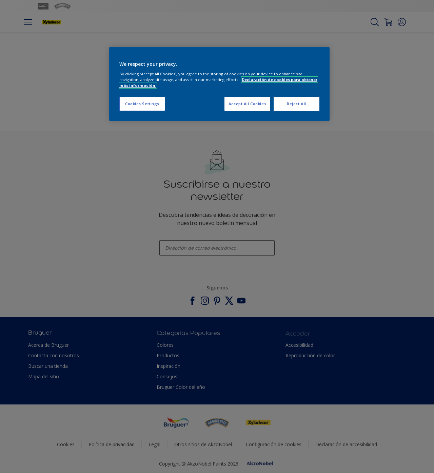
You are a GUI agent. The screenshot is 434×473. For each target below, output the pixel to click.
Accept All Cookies (247, 103)
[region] (219, 84)
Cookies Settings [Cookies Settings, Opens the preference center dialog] (142, 103)
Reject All (296, 103)
